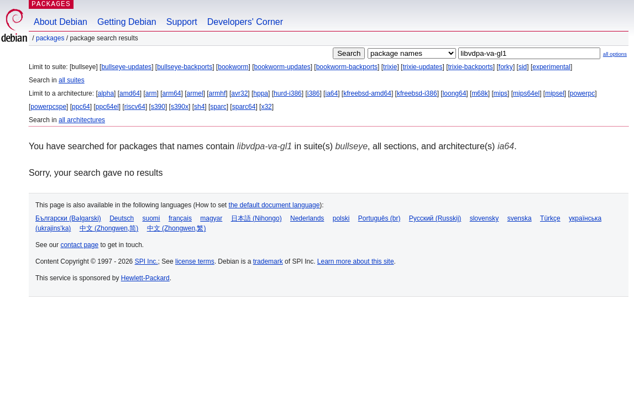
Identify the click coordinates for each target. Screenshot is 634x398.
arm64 (172, 93)
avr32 (239, 93)
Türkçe (550, 218)
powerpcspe (48, 107)
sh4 (199, 107)
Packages (50, 38)
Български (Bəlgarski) (68, 218)
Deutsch (121, 218)
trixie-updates (422, 67)
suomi (151, 218)
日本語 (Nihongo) (256, 218)
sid (522, 67)
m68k (479, 93)
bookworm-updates (282, 67)
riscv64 (134, 107)
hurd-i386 (288, 93)
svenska (519, 218)
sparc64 (244, 107)
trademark (268, 261)
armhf (217, 93)
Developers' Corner (245, 22)
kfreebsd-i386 (417, 93)
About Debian (60, 22)
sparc (218, 107)
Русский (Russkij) (435, 218)
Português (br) (379, 218)
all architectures (82, 120)
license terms (194, 261)
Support (181, 22)
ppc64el (107, 107)
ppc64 (81, 107)
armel (195, 93)
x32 (266, 107)
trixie (390, 67)
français (180, 218)
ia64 (331, 93)
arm (151, 93)
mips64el (526, 93)
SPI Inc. (146, 261)
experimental (551, 67)
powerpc (582, 93)
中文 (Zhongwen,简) (109, 228)
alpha (106, 93)
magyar (211, 218)
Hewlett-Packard (145, 278)
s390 (158, 107)
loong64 (455, 93)
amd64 (129, 93)
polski (341, 218)
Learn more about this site (355, 261)
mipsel (554, 93)
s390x (179, 107)
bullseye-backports (184, 67)
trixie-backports (470, 67)
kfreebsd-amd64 (367, 93)
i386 (313, 93)
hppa (260, 93)
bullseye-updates (126, 67)
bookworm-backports (347, 67)
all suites (72, 80)
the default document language (274, 205)
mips (500, 93)
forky (506, 67)
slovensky (484, 218)
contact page (79, 245)
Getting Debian (126, 22)
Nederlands (307, 218)
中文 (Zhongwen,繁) (176, 228)
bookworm (233, 67)
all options (615, 54)
